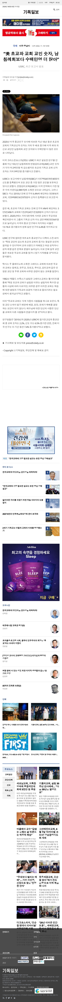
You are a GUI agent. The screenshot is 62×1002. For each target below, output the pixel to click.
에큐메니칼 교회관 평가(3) (13, 625)
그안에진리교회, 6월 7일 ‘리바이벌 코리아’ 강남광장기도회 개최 (48, 833)
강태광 (4, 613)
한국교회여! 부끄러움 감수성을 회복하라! (19, 472)
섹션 (4, 2)
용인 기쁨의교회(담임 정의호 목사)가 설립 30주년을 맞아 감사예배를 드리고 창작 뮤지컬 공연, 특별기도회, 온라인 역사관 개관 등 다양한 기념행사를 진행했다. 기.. (49, 802)
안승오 (4, 628)
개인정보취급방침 (43, 987)
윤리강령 (29, 991)
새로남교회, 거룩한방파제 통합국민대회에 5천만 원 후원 (26, 786)
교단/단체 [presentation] (8, 780)
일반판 (41, 2)
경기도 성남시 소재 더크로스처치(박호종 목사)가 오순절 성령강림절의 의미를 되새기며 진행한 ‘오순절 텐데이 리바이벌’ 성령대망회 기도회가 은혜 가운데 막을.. (26, 938)
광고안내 (14, 987)
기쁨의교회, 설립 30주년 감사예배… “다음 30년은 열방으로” (49, 788)
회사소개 (5, 987)
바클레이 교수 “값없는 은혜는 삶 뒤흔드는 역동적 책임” (27, 832)
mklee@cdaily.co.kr (26, 77)
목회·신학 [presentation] (8, 790)
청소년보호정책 (10, 991)
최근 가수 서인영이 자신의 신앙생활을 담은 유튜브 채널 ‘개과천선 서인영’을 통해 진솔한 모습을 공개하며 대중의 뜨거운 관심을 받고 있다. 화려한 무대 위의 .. (26, 896)
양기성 (4, 661)
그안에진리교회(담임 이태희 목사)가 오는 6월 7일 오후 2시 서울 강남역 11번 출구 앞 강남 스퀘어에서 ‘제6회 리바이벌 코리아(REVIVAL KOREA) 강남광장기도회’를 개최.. (49, 849)
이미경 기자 (13, 77)
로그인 (58, 2)
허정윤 (4, 689)
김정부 (4, 676)
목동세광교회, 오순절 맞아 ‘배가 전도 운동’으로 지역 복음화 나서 (49, 881)
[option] (16, 716)
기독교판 (32, 2)
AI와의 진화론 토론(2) (11, 685)
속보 (5, 458)
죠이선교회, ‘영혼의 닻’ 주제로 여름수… (44, 754)
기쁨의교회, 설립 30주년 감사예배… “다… (45, 725)
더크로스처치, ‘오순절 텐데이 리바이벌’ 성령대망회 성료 (26, 925)
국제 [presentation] (8, 795)
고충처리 (21, 991)
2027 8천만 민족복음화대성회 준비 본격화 (20, 514)
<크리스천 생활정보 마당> (50, 388)
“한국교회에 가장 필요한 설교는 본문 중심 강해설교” (31, 458)
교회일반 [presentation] (8, 774)
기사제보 (31, 987)
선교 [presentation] (8, 785)
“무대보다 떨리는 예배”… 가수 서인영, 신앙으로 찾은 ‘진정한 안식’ (27, 881)
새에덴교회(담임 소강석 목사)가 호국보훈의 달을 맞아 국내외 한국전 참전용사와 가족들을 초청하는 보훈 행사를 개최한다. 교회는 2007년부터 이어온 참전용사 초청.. (49, 942)
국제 (15, 46)
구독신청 (51, 2)
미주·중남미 (24, 46)
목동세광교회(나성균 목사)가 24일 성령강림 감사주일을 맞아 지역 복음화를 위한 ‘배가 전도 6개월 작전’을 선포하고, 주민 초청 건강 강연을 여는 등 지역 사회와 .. (49, 896)
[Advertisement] (31, 408)
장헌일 (4, 646)
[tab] (8, 774)
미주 (46, 2)
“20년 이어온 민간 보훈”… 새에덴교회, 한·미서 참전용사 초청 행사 (49, 927)
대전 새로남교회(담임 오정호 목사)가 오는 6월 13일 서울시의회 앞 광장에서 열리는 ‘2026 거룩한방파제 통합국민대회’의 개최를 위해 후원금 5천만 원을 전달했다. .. (27, 799)
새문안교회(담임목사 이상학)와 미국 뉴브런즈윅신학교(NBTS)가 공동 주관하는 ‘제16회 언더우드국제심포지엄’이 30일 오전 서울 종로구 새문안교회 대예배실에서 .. (27, 846)
